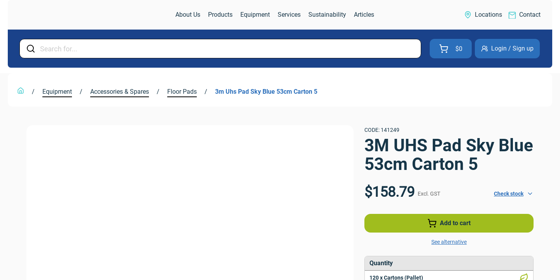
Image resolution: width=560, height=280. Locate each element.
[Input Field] (228, 48)
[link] (52, 15)
